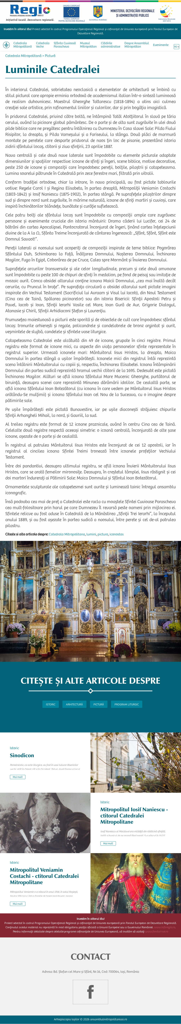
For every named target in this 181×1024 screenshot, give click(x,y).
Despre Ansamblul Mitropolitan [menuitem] (136, 45)
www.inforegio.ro (164, 927)
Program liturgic (127, 704)
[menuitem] (6, 44)
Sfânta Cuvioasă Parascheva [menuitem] (65, 45)
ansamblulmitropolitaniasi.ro (108, 1019)
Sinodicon (22, 755)
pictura (103, 534)
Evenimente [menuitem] (160, 45)
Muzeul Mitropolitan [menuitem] (88, 45)
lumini (91, 534)
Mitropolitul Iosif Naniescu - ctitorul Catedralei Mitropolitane (134, 815)
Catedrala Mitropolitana (67, 534)
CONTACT (90, 956)
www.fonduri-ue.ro (156, 931)
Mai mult (18, 777)
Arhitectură (74, 704)
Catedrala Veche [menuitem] (42, 45)
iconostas (117, 534)
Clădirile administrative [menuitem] (110, 45)
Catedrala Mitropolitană (23, 56)
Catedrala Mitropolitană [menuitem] (22, 45)
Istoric (50, 704)
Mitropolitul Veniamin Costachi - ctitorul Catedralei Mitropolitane (44, 876)
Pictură (50, 56)
